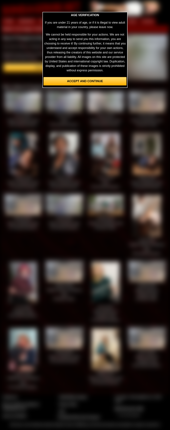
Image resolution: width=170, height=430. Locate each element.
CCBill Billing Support (73, 397)
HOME (8, 21)
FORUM (147, 21)
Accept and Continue (85, 81)
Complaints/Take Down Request (78, 417)
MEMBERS (26, 21)
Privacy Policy (68, 404)
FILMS (131, 21)
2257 (62, 411)
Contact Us (10, 397)
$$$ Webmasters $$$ (129, 408)
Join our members (15, 415)
